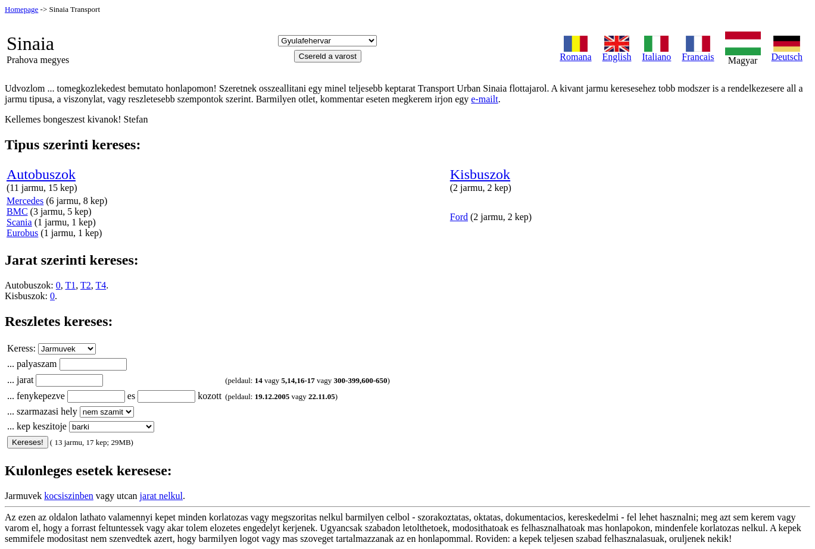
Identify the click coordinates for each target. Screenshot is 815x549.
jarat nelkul (161, 496)
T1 (70, 285)
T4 (101, 285)
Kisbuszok (480, 174)
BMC (17, 211)
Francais (698, 52)
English (617, 52)
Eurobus (22, 233)
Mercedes (25, 201)
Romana (575, 52)
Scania (19, 222)
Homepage (21, 9)
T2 (85, 285)
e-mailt (484, 99)
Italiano (656, 52)
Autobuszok (41, 174)
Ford (459, 217)
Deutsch (787, 52)
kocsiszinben (68, 496)
